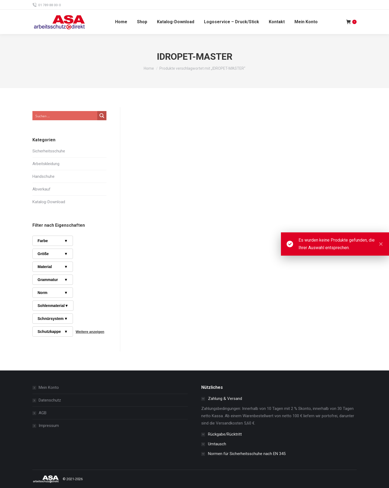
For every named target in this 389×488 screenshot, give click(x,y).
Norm (53, 292)
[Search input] (65, 116)
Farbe (53, 241)
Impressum (49, 425)
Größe (53, 254)
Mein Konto (49, 387)
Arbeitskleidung (45, 163)
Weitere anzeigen (90, 332)
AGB (42, 412)
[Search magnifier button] (101, 115)
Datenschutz (50, 400)
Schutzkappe (53, 331)
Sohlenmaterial (53, 305)
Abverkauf (41, 189)
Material (53, 267)
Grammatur (53, 280)
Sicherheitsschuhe (48, 151)
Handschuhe (43, 176)
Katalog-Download (48, 201)
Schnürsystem (53, 318)
